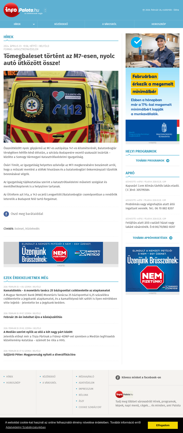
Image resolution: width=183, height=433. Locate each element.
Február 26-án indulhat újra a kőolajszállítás (33, 317)
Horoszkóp (159, 24)
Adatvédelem (86, 383)
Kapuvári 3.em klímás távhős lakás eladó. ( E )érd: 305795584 (152, 188)
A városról (109, 24)
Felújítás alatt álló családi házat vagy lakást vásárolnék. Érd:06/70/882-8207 (150, 225)
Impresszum (86, 389)
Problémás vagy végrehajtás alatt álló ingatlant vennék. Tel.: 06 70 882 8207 (150, 206)
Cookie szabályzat (90, 407)
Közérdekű (61, 24)
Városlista (45, 10)
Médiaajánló (86, 377)
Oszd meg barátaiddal (27, 213)
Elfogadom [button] (163, 425)
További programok (150, 160)
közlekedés (32, 229)
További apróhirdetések (150, 237)
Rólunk (83, 395)
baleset (19, 229)
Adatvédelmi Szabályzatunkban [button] (26, 427)
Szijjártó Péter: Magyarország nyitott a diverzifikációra (40, 355)
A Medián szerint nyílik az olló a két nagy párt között (38, 332)
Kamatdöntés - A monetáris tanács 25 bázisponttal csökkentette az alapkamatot (57, 290)
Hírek (17, 24)
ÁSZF (81, 401)
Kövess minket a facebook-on (141, 377)
